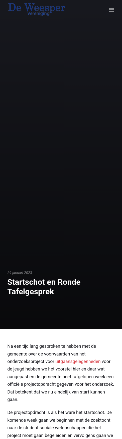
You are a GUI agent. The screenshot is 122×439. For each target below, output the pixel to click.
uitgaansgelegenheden (78, 361)
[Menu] (111, 9)
